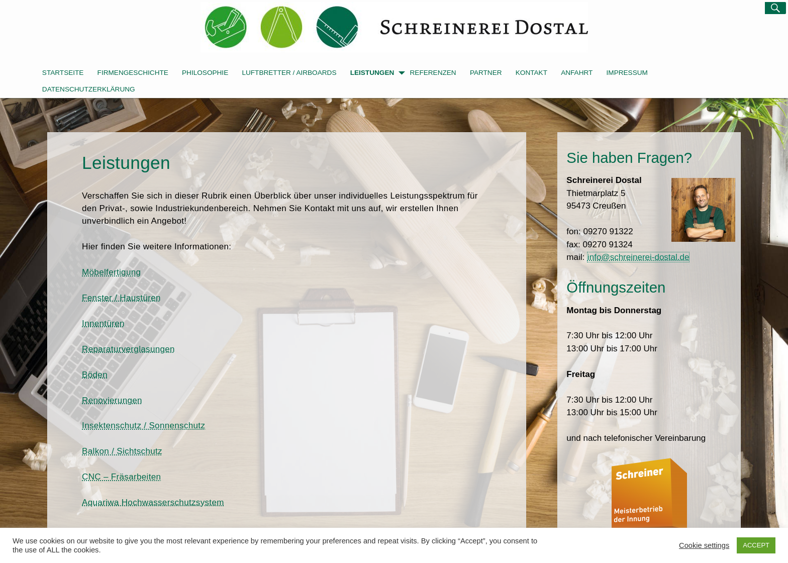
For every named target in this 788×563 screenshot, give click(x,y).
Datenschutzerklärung (88, 89)
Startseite (63, 72)
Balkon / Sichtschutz (122, 451)
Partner (486, 72)
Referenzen (433, 72)
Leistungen (377, 73)
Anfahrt (577, 72)
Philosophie (205, 72)
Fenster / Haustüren (121, 298)
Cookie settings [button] (704, 545)
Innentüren (103, 323)
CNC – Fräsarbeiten (121, 477)
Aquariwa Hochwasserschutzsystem (153, 502)
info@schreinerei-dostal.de (638, 257)
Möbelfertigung (111, 272)
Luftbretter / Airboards (289, 72)
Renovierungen (112, 400)
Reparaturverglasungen (128, 349)
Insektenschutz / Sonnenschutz (143, 425)
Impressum (627, 72)
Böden (95, 375)
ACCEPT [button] (756, 545)
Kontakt (531, 72)
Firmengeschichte (132, 72)
